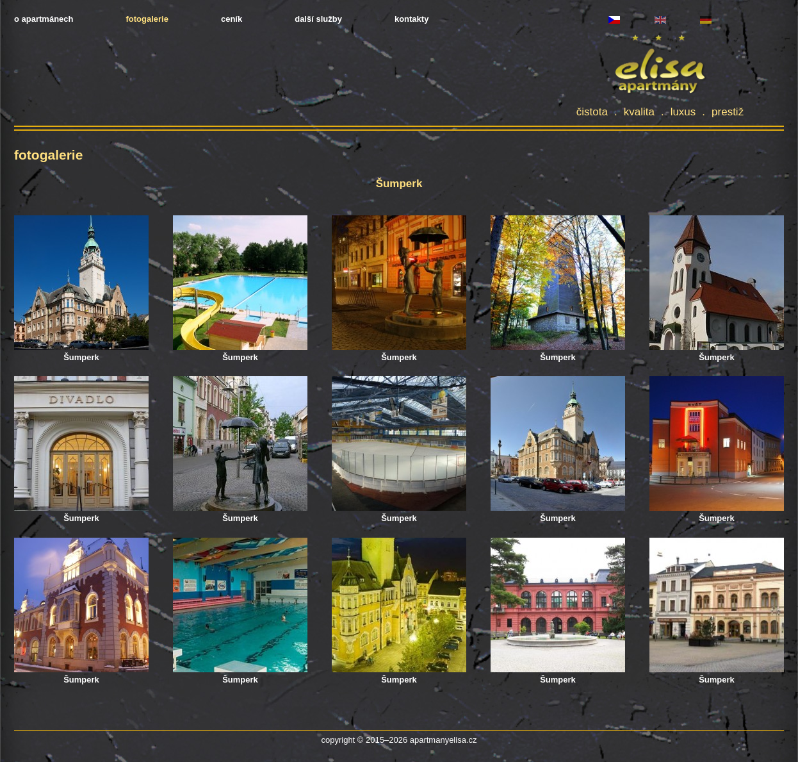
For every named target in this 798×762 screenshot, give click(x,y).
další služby (318, 19)
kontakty (411, 19)
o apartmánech (43, 19)
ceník (231, 19)
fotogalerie (147, 19)
